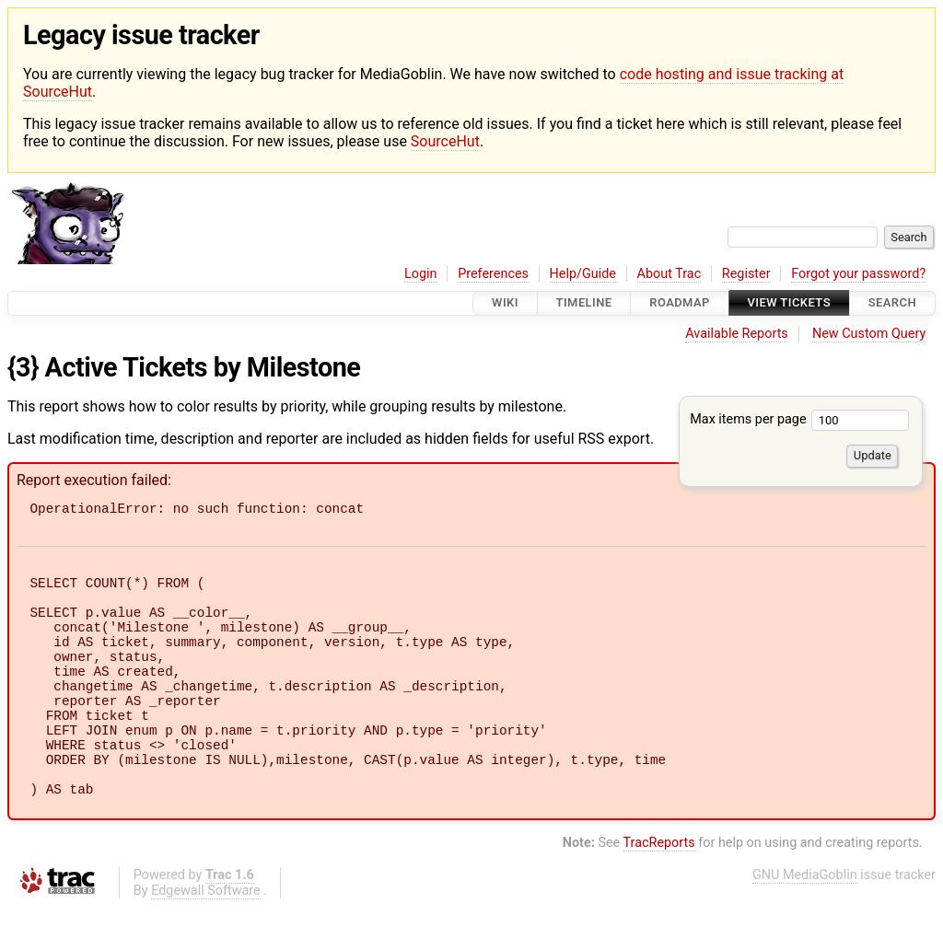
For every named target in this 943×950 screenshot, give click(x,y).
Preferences (493, 274)
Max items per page (799, 419)
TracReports (659, 887)
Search (892, 303)
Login (420, 274)
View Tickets (789, 303)
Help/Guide (583, 274)
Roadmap (679, 303)
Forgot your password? (858, 274)
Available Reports (736, 334)
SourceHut (445, 141)
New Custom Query (869, 334)
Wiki (505, 303)
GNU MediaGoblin (804, 919)
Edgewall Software (206, 935)
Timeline (584, 303)
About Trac (669, 274)
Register (746, 274)
